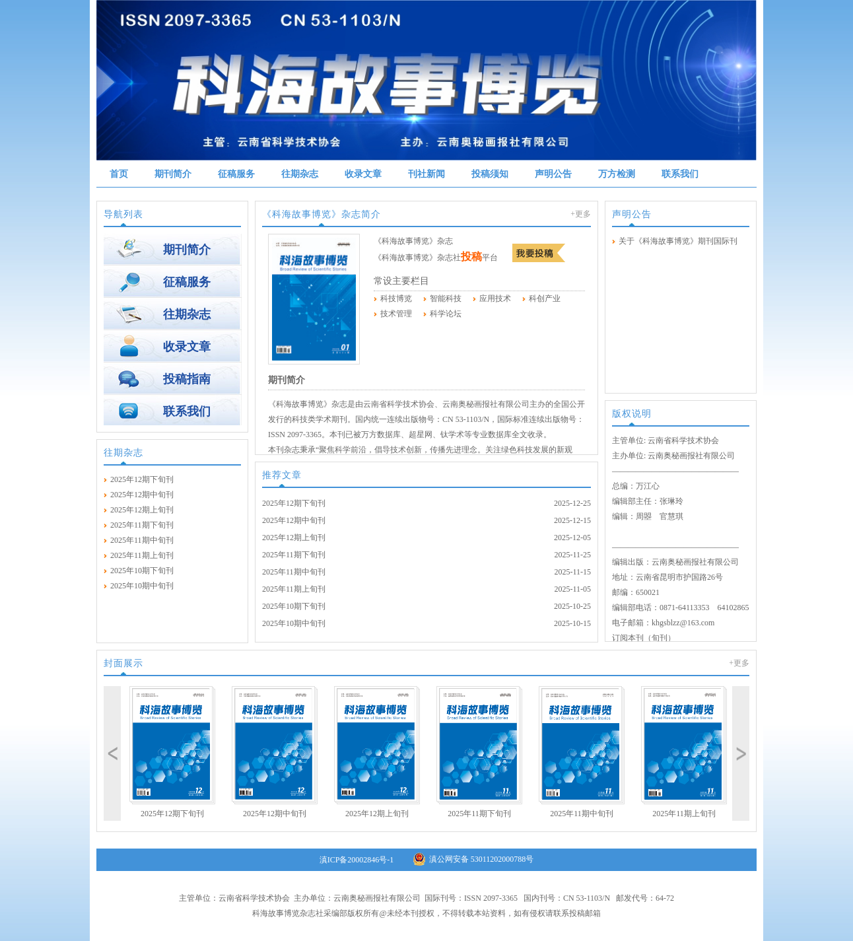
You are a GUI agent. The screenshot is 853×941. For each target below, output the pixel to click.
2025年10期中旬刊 (142, 585)
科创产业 (545, 298)
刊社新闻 (426, 174)
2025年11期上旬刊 (142, 555)
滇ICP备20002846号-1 (357, 859)
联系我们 (680, 174)
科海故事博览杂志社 (288, 913)
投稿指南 (187, 379)
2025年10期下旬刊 (142, 570)
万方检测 (616, 174)
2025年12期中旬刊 (142, 494)
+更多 (580, 214)
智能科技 (445, 298)
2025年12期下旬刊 (142, 479)
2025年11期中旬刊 (142, 540)
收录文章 (363, 174)
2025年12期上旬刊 (142, 509)
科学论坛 (445, 313)
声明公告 (553, 174)
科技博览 (396, 298)
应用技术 (495, 298)
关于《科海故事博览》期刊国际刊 (678, 241)
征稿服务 (236, 174)
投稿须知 (489, 174)
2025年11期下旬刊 (142, 525)
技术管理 (396, 313)
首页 (119, 174)
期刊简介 (172, 174)
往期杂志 (299, 174)
